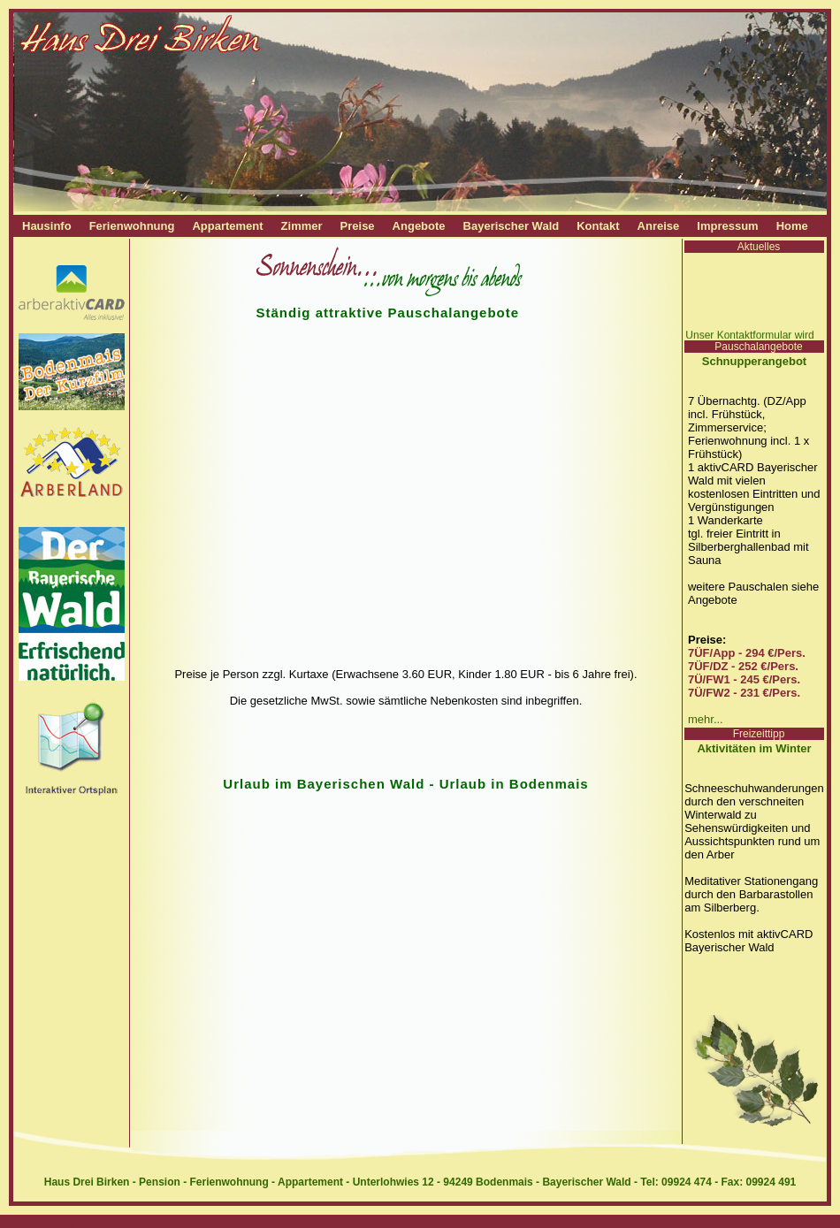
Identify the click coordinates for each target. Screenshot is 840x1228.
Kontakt (598, 226)
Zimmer (302, 226)
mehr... (705, 719)
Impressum (727, 226)
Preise (357, 226)
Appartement (227, 226)
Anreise (659, 226)
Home (792, 226)
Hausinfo (47, 226)
